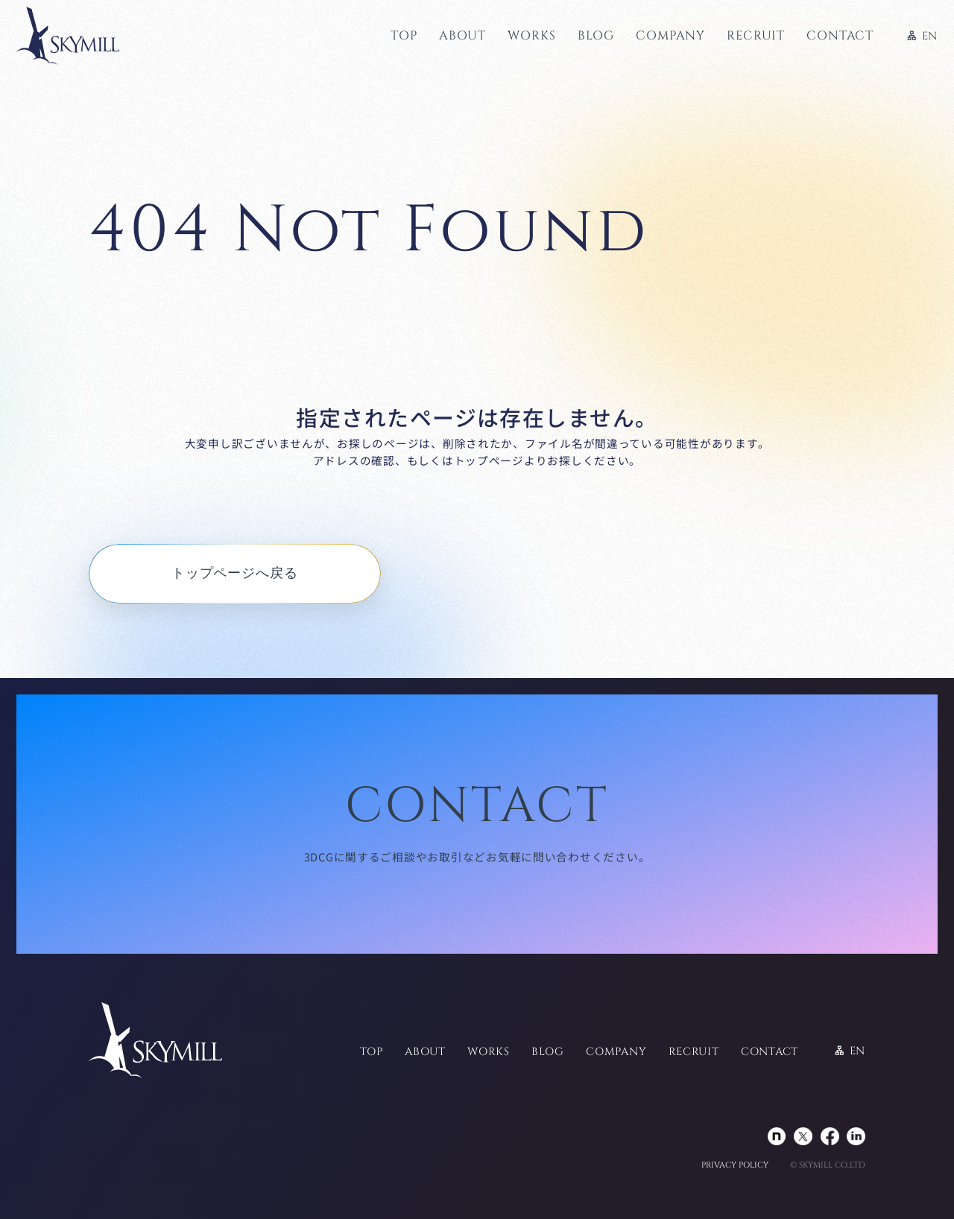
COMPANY (670, 36)
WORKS (531, 36)
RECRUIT (756, 36)
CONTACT (840, 36)
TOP (404, 36)
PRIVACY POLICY (734, 1166)
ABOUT (462, 36)
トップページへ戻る (234, 573)
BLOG (596, 36)
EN (922, 37)
